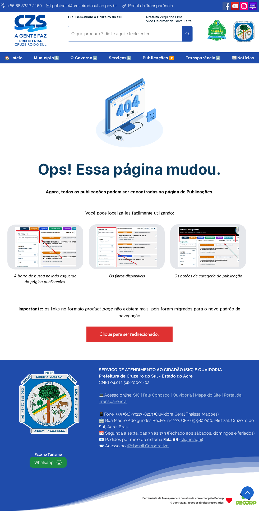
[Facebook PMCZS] (226, 6)
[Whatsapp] (48, 462)
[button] (46, 58)
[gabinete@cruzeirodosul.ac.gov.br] (82, 5)
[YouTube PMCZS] (235, 6)
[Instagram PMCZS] (244, 6)
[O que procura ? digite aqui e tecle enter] (121, 33)
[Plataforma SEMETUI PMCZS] (253, 6)
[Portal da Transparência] (151, 5)
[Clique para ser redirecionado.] (129, 334)
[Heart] (229, 500)
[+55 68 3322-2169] (22, 5)
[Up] (247, 492)
